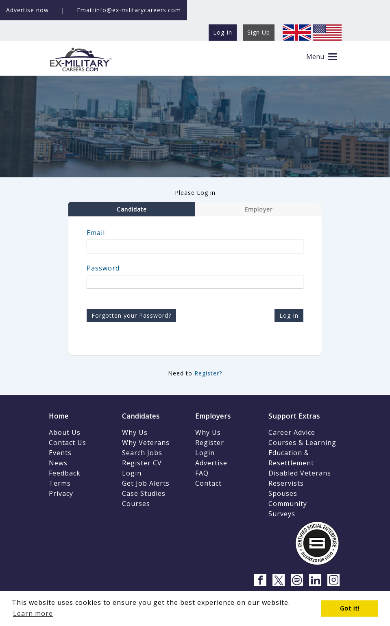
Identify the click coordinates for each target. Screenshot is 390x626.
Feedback (65, 473)
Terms (60, 483)
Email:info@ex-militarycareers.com (129, 10)
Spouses (282, 493)
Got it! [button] (349, 608)
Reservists (286, 483)
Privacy (61, 493)
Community (287, 503)
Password (103, 268)
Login (132, 473)
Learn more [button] (33, 613)
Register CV (142, 462)
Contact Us (67, 442)
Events (60, 452)
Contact (208, 483)
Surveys (281, 513)
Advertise (211, 462)
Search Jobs (142, 452)
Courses (136, 503)
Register (209, 442)
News (58, 462)
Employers (213, 416)
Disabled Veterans (299, 473)
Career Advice (291, 432)
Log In (288, 315)
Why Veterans (146, 442)
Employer (258, 209)
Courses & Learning (302, 442)
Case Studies (144, 493)
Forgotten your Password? (131, 315)
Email (96, 232)
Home (59, 416)
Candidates (141, 416)
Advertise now (27, 10)
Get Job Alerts (146, 483)
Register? (208, 373)
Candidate (132, 209)
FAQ (202, 473)
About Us (65, 432)
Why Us (135, 432)
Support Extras (294, 416)
